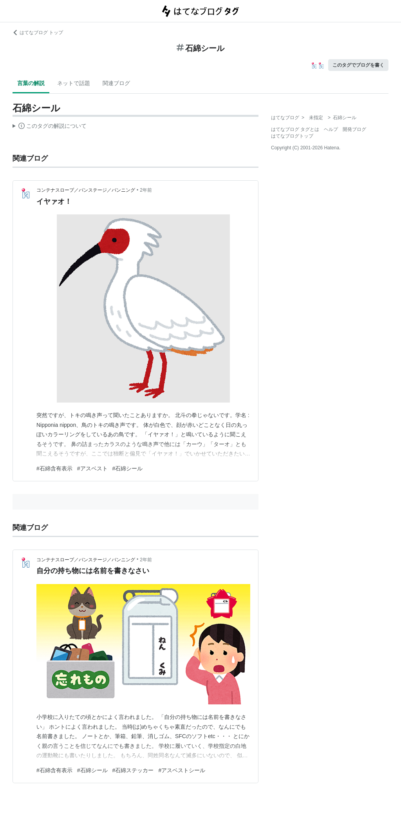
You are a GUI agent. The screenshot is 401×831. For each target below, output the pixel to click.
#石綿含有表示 (54, 468)
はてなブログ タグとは (295, 129)
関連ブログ (116, 83)
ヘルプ (331, 129)
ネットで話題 (73, 83)
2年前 (146, 190)
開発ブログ (354, 129)
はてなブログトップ (292, 136)
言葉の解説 (31, 83)
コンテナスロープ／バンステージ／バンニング (85, 190)
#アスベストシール (181, 770)
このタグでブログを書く (358, 65)
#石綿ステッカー (133, 770)
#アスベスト (92, 468)
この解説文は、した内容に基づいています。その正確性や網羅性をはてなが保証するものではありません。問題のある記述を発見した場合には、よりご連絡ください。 (50, 127)
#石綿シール (127, 468)
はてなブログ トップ (38, 32)
